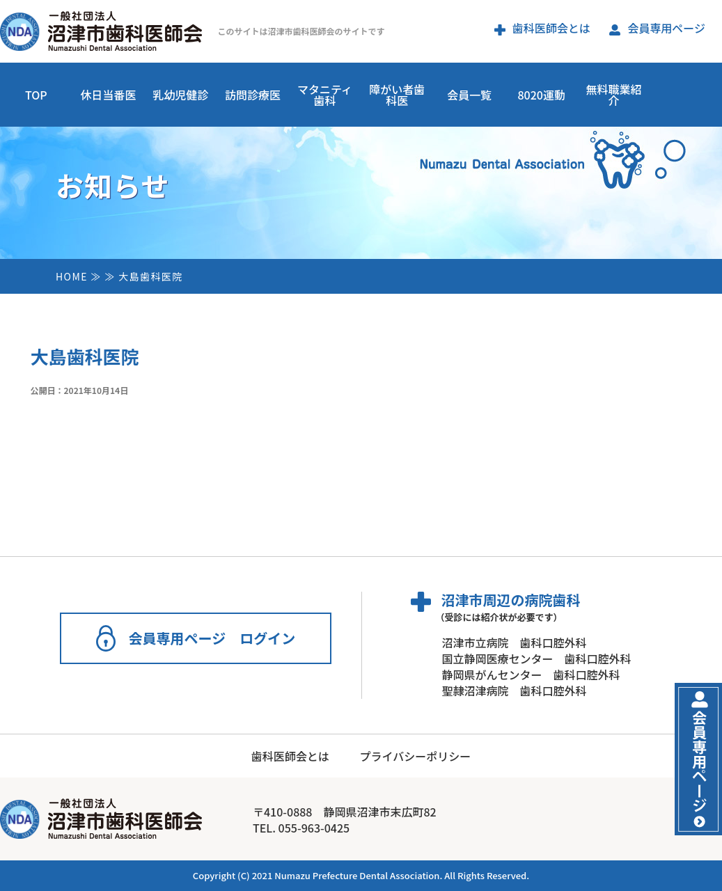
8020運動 (541, 94)
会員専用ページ (657, 27)
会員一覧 (469, 94)
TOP (36, 94)
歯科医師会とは (542, 27)
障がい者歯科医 (397, 95)
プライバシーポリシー (415, 756)
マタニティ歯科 (324, 95)
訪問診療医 (253, 94)
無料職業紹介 (613, 95)
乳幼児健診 (180, 94)
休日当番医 (108, 94)
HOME (72, 276)
